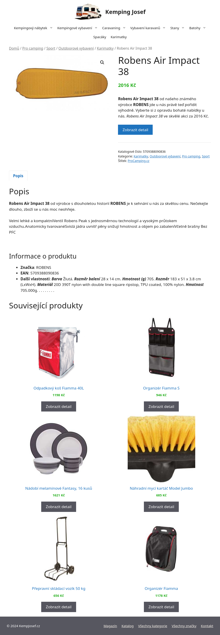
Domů (14, 48)
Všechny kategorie (152, 626)
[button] (102, 62)
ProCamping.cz (138, 161)
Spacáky (99, 37)
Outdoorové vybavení (76, 48)
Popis (18, 175)
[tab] (18, 176)
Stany (178, 27)
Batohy (198, 27)
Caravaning (115, 27)
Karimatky (119, 37)
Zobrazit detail (135, 129)
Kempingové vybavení (78, 27)
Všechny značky (184, 626)
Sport (50, 48)
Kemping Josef (125, 11)
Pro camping (32, 48)
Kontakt (207, 626)
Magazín (110, 626)
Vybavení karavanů (149, 27)
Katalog (128, 626)
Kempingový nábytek (34, 27)
